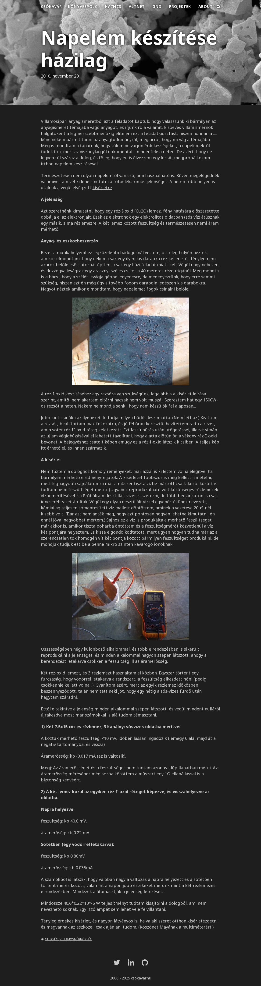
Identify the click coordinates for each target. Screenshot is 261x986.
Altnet (137, 6)
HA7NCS (113, 6)
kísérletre (102, 187)
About (205, 6)
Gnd (156, 6)
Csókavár (51, 6)
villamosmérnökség (76, 938)
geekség (51, 938)
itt (43, 448)
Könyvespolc (82, 6)
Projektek (180, 6)
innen (78, 448)
